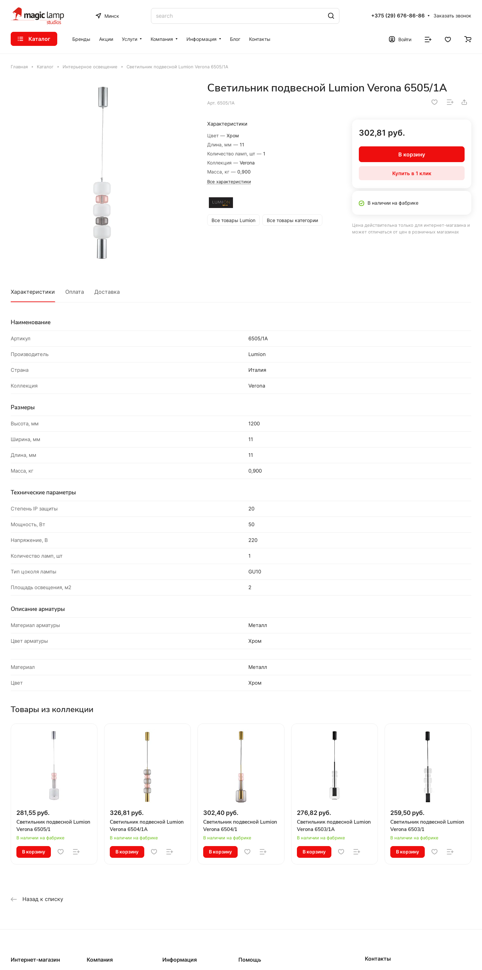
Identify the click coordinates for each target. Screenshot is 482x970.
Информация (179, 959)
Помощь (249, 959)
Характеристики (33, 291)
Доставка (107, 291)
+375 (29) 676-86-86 (398, 16)
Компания (100, 959)
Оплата (74, 291)
